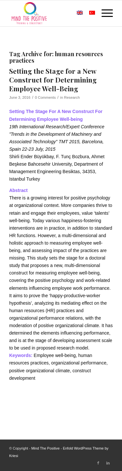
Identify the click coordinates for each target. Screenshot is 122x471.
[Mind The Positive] (50, 13)
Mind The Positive (45, 448)
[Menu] (104, 13)
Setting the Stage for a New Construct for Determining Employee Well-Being (53, 79)
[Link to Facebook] (98, 463)
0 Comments (45, 97)
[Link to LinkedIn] (108, 463)
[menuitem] (64, 13)
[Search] (64, 13)
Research (72, 97)
